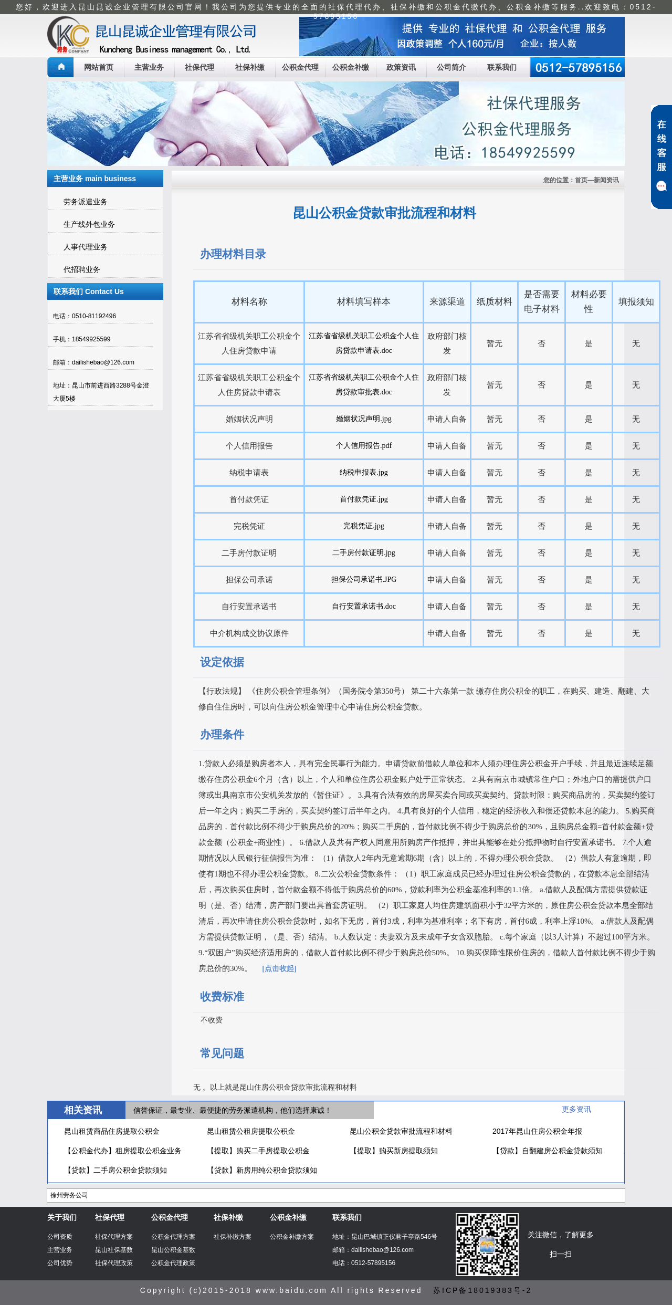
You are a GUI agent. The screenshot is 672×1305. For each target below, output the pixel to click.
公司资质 (59, 1236)
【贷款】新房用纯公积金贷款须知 (262, 1170)
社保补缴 (250, 67)
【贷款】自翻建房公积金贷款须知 (547, 1150)
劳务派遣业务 (86, 201)
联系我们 (502, 67)
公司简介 (451, 67)
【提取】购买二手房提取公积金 (258, 1150)
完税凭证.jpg (363, 526)
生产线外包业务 (89, 224)
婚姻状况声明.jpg (363, 419)
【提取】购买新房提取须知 (394, 1150)
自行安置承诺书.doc (364, 606)
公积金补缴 (350, 67)
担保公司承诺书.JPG (364, 579)
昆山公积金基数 (173, 1250)
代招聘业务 (82, 269)
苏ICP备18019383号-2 (482, 1290)
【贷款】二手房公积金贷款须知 (115, 1170)
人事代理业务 (86, 247)
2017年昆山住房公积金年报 (537, 1131)
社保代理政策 (114, 1263)
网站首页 (98, 67)
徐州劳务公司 (69, 1195)
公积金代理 (300, 67)
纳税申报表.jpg (363, 472)
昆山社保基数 (114, 1250)
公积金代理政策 (173, 1263)
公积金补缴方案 (292, 1236)
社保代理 (199, 67)
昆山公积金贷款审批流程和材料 (401, 1131)
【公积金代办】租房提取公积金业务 (123, 1150)
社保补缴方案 (232, 1236)
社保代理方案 (114, 1236)
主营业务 (149, 67)
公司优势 (59, 1263)
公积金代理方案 (173, 1236)
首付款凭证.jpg (363, 499)
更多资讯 (576, 1109)
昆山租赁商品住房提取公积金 (112, 1131)
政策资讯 (401, 67)
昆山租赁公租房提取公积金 (251, 1131)
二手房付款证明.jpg (363, 553)
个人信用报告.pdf (364, 446)
